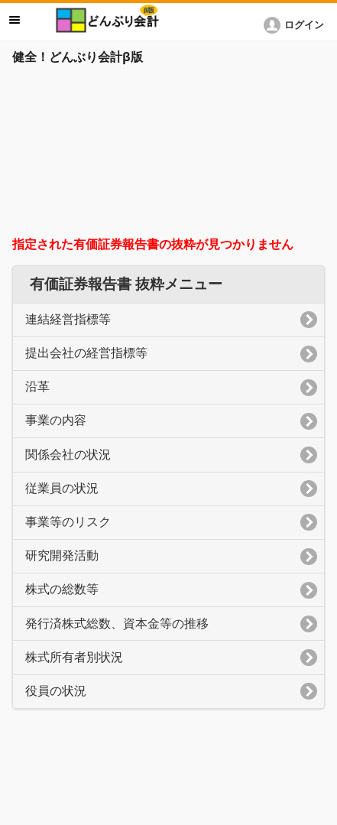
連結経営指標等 (68, 319)
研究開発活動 (62, 555)
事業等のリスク (68, 521)
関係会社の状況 (68, 454)
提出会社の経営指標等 (86, 352)
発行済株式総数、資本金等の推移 (117, 623)
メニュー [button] (14, 20)
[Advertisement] (168, 154)
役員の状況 (55, 690)
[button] (296, 25)
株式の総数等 (62, 589)
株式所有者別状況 (74, 657)
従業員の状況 (62, 488)
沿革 (37, 386)
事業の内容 (55, 420)
